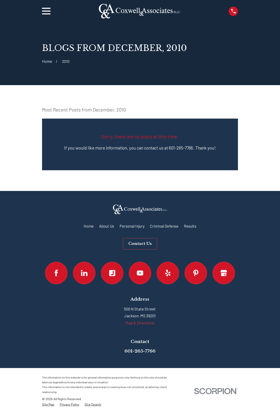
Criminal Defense (164, 226)
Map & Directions (139, 322)
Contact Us (140, 243)
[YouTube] (140, 273)
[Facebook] (56, 273)
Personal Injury (132, 226)
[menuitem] (48, 404)
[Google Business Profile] (223, 273)
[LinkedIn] (84, 273)
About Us (106, 226)
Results (190, 226)
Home (89, 226)
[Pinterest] (196, 273)
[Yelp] (168, 273)
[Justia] (112, 273)
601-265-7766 (140, 351)
